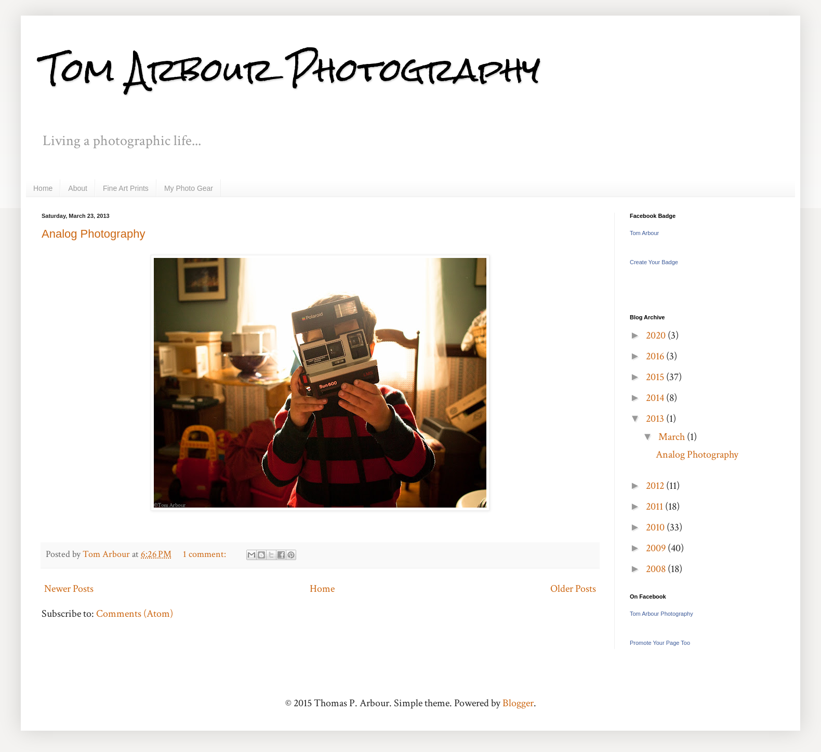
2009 (657, 548)
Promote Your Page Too (660, 643)
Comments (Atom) (134, 613)
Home (42, 188)
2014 (656, 398)
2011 (655, 506)
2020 (657, 335)
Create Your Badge (654, 262)
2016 (656, 356)
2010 (656, 527)
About (77, 188)
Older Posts (573, 588)
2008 (657, 569)
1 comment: (205, 554)
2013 (656, 418)
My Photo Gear (188, 188)
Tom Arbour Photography (291, 69)
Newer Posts (69, 588)
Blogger (518, 703)
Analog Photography (93, 233)
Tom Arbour (644, 233)
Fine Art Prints (126, 188)
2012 (656, 485)
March (672, 437)
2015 (656, 377)
